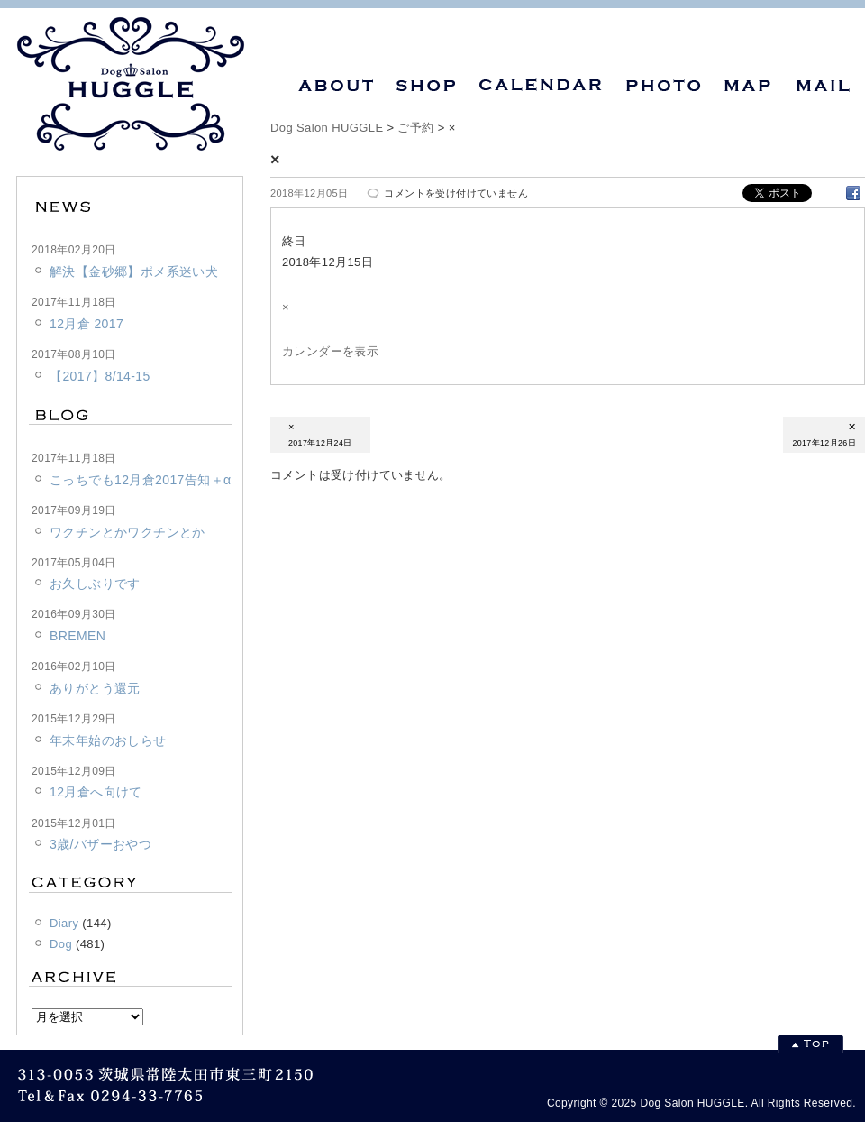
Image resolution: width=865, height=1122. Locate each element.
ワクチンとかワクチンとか (127, 532)
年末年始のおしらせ (108, 740)
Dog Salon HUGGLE (326, 127)
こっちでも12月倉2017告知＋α (140, 480)
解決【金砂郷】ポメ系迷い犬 (134, 271)
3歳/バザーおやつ (100, 844)
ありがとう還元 (95, 688)
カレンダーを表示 (330, 351)
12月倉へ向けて (96, 792)
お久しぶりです (95, 583)
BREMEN (77, 636)
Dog (61, 944)
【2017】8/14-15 (100, 376)
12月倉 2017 (86, 324)
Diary (64, 923)
